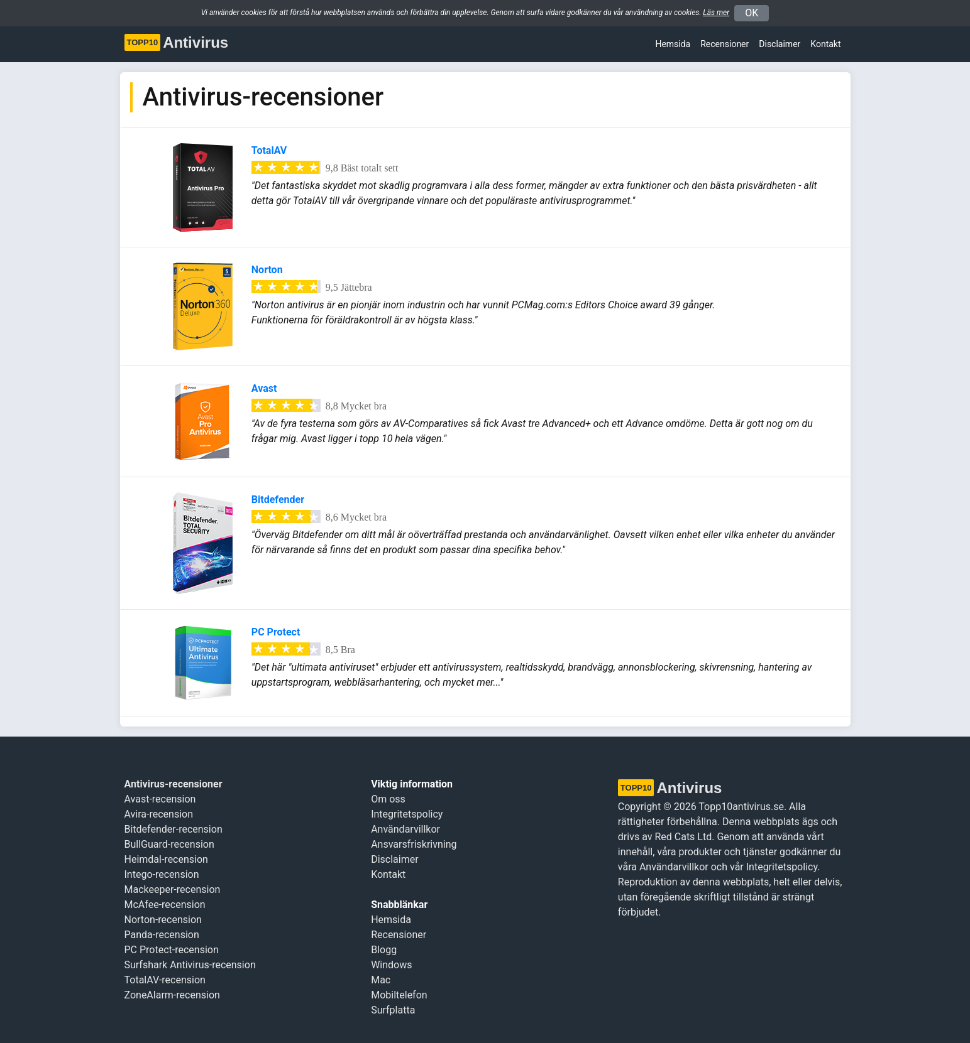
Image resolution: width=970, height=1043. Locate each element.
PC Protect (275, 632)
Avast (264, 388)
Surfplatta (393, 1010)
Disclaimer (394, 859)
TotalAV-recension (165, 980)
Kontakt (825, 44)
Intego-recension (161, 874)
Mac (380, 980)
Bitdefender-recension (173, 829)
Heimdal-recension (166, 859)
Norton (267, 270)
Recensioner (724, 44)
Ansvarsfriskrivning (413, 844)
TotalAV (269, 150)
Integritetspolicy (407, 814)
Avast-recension (160, 799)
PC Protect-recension (171, 950)
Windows (391, 965)
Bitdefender (277, 499)
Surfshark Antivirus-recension (190, 965)
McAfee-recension (165, 905)
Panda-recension (161, 935)
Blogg (384, 950)
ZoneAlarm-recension (172, 995)
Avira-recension (158, 814)
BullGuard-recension (169, 844)
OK (751, 13)
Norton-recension (163, 920)
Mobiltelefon (399, 995)
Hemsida (672, 44)
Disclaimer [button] (779, 44)
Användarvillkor (405, 829)
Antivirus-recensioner (173, 784)
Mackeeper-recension (172, 889)
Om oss (388, 799)
